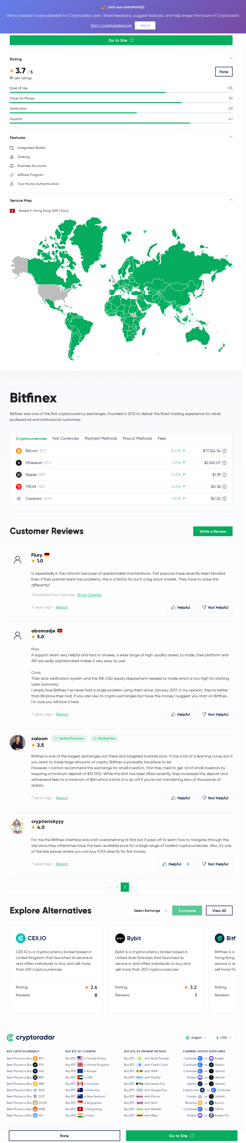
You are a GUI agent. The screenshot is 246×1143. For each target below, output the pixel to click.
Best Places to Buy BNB (25, 1083)
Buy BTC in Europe (80, 1071)
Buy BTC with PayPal (142, 1077)
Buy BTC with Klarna (142, 1096)
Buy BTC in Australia (82, 1090)
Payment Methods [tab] (101, 438)
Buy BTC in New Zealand (85, 1096)
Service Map (21, 200)
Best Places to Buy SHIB (26, 1109)
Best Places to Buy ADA (26, 1090)
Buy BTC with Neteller (143, 1109)
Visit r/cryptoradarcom (111, 25)
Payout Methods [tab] (137, 438)
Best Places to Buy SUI (25, 1115)
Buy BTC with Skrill (140, 1102)
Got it (145, 25)
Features (17, 137)
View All (219, 910)
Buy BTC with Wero (141, 1115)
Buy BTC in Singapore (83, 1103)
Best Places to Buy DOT (26, 1096)
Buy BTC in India (79, 1115)
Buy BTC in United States (85, 1058)
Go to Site (121, 40)
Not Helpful (215, 607)
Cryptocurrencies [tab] (31, 438)
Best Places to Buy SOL (25, 1071)
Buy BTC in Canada (82, 1084)
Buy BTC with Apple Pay (144, 1083)
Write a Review (213, 531)
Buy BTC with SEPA (141, 1071)
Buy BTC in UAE (78, 1077)
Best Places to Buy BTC (25, 1058)
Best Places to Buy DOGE (27, 1102)
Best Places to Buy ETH (25, 1064)
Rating (16, 59)
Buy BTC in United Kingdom (87, 1065)
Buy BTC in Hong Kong (83, 1109)
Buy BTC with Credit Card (146, 1064)
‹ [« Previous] (109, 887)
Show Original (89, 594)
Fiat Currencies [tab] (66, 438)
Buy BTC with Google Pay (145, 1090)
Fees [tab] (162, 438)
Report (62, 607)
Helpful (180, 607)
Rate (224, 71)
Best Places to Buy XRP (25, 1077)
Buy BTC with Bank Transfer (146, 1058)
